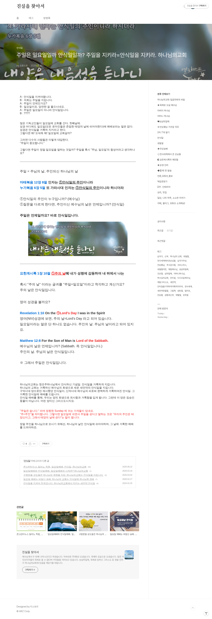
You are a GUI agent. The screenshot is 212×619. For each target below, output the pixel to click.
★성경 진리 (162, 165)
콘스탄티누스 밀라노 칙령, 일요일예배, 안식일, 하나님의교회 (54, 466)
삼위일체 (168, 273)
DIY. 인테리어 (163, 187)
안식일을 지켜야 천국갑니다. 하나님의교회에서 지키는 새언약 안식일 (59, 483)
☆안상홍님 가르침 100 (168, 127)
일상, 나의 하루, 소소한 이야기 (171, 198)
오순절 (160, 273)
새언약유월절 (162, 291)
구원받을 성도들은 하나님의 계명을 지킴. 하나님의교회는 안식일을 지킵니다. (63, 475)
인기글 (170, 230)
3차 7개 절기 (163, 132)
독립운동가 (162, 181)
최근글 (160, 230)
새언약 (173, 282)
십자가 (160, 256)
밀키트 (187, 291)
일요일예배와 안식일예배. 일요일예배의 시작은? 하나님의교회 (55, 471)
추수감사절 (171, 265)
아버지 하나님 (163, 110)
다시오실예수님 (183, 278)
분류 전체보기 (163, 94)
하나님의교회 (162, 278)
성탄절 (180, 291)
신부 (166, 256)
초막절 (185, 295)
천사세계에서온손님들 (166, 261)
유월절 (160, 143)
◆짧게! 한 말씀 (164, 170)
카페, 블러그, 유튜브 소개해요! (171, 203)
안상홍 (160, 295)
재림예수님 (172, 269)
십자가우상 (181, 261)
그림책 (173, 291)
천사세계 (188, 286)
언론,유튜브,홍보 (165, 176)
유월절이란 (161, 269)
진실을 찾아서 (31, 6)
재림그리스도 (162, 282)
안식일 (27, 460)
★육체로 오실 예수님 (167, 105)
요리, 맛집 (162, 192)
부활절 (178, 295)
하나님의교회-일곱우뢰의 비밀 (171, 99)
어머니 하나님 (163, 116)
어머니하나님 (179, 273)
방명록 (46, 18)
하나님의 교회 (176, 256)
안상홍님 (161, 265)
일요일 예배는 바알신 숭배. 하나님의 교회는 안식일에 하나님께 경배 (58, 479)
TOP (192, 608)
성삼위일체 (183, 269)
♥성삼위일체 (163, 121)
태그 (31, 18)
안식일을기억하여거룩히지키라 (170, 286)
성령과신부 (169, 295)
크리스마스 (181, 265)
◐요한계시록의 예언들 (167, 159)
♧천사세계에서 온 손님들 (169, 154)
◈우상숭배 (162, 148)
